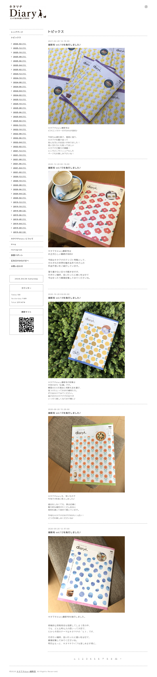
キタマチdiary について (22, 238)
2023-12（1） (20, 99)
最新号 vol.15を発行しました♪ (64, 167)
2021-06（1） (20, 163)
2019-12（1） (20, 202)
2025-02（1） (20, 69)
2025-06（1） (20, 61)
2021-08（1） (20, 159)
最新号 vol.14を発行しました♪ (64, 297)
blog (13, 244)
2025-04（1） (20, 65)
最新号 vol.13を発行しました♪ (64, 412)
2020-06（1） (20, 189)
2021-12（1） (20, 151)
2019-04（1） (20, 223)
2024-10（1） (20, 78)
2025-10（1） (20, 52)
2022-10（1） (20, 129)
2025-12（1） (20, 48)
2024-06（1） (20, 86)
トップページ (17, 32)
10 (116, 658)
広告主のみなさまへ (20, 260)
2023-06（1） (20, 112)
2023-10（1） (20, 104)
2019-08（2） (20, 211)
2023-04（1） (20, 116)
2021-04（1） (20, 168)
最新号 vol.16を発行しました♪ (64, 44)
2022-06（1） (20, 138)
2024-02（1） (20, 95)
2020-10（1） (20, 181)
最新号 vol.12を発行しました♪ (64, 532)
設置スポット (17, 255)
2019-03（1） (20, 228)
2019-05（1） (20, 219)
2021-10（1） (20, 155)
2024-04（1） (20, 91)
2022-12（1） (20, 125)
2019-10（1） (20, 206)
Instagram (16, 249)
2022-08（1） (20, 134)
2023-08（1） (20, 108)
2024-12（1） (20, 74)
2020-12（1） (20, 176)
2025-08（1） (20, 56)
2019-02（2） (20, 232)
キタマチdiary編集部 (26, 671)
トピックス (16, 37)
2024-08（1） (20, 82)
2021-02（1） (20, 172)
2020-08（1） (20, 185)
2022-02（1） (20, 146)
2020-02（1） (20, 198)
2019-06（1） (20, 215)
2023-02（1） (20, 121)
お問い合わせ (17, 266)
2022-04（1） (20, 142)
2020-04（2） (20, 193)
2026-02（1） (20, 44)
